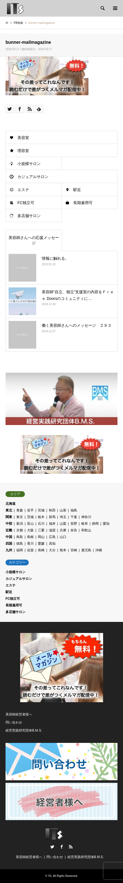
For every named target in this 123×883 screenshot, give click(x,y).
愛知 (106, 524)
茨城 (30, 517)
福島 (73, 510)
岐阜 (84, 524)
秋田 (52, 510)
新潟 (19, 524)
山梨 (63, 524)
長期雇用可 (83, 202)
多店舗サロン (29, 215)
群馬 (52, 517)
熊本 (63, 550)
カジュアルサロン (32, 176)
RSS (71, 847)
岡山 (41, 537)
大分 (52, 550)
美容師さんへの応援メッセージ (34, 240)
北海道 (10, 504)
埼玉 (63, 517)
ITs (49, 875)
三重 (41, 530)
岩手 (30, 510)
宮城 (41, 510)
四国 (9, 543)
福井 (52, 524)
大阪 (30, 530)
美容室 (23, 137)
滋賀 (52, 530)
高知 (52, 543)
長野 (73, 524)
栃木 (41, 517)
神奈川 (86, 517)
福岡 (19, 550)
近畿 (9, 530)
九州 (9, 550)
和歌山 (86, 530)
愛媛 (41, 543)
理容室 (23, 150)
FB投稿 (18, 22)
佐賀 (30, 550)
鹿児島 (86, 550)
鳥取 (19, 537)
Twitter (52, 847)
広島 (52, 537)
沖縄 (98, 550)
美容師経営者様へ (19, 714)
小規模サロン (29, 163)
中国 (9, 537)
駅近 (77, 189)
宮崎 (73, 550)
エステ (23, 189)
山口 (63, 537)
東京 (19, 517)
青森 (19, 510)
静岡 (95, 524)
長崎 (41, 550)
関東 (9, 517)
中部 (9, 524)
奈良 (73, 530)
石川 (41, 524)
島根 (30, 537)
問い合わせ (14, 722)
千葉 (73, 517)
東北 (9, 510)
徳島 (19, 543)
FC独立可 (25, 202)
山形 (63, 510)
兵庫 (63, 530)
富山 (30, 524)
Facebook (62, 847)
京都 (19, 530)
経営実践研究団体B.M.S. (24, 730)
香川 (30, 543)
